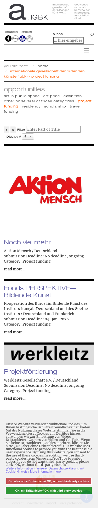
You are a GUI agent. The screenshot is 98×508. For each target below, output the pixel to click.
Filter (21, 129)
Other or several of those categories (39, 101)
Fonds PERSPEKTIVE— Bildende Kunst (40, 291)
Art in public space (22, 96)
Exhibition (73, 96)
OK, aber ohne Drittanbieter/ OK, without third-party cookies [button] (48, 481)
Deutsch (12, 32)
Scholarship (55, 106)
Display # (14, 136)
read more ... (15, 269)
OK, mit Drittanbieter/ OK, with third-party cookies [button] (48, 490)
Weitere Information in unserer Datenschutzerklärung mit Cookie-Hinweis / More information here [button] (45, 470)
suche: (58, 34)
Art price (51, 96)
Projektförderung (30, 371)
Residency (31, 106)
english (26, 32)
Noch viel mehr (27, 242)
